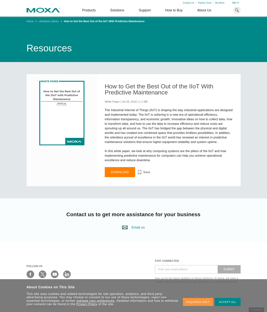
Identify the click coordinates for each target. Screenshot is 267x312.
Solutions (117, 10)
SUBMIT (229, 269)
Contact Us (188, 3)
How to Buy (174, 10)
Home (30, 21)
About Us (204, 10)
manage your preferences (95, 300)
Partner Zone (204, 3)
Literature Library (49, 21)
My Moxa (219, 3)
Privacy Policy (87, 304)
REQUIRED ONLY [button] (198, 301)
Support (145, 10)
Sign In (235, 3)
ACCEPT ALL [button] (227, 301)
